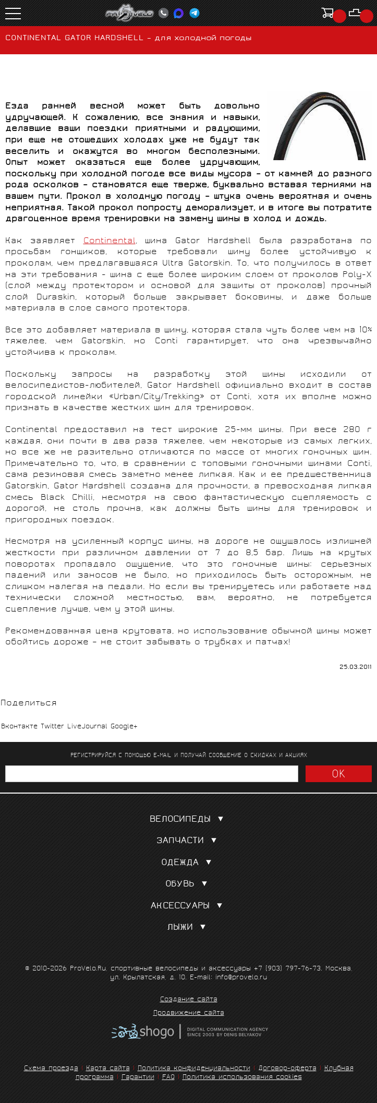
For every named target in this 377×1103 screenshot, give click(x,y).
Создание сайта (188, 1000)
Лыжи (188, 927)
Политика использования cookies (242, 1077)
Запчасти (188, 841)
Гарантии (137, 1077)
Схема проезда (51, 1068)
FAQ (168, 1077)
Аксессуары (189, 906)
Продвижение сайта (188, 1014)
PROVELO (130, 13)
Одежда (188, 863)
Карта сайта (108, 1068)
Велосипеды (189, 819)
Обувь (188, 884)
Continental (109, 241)
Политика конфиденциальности (194, 1068)
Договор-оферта (287, 1068)
